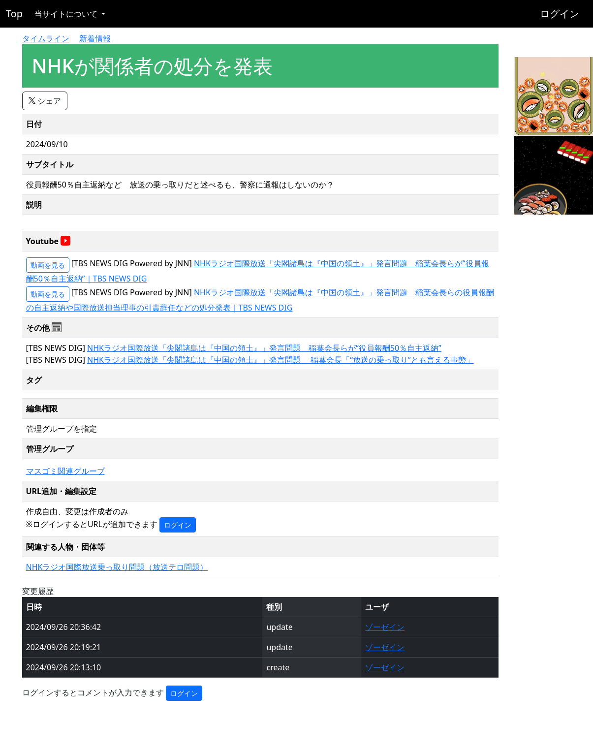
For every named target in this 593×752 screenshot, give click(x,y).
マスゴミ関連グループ (65, 471)
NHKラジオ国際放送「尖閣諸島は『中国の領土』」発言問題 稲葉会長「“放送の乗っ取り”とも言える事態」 (280, 359)
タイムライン (45, 38)
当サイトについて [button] (66, 13)
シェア (45, 100)
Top (14, 13)
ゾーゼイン (385, 627)
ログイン (559, 13)
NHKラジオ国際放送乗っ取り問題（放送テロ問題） (117, 567)
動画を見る (48, 265)
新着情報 (95, 38)
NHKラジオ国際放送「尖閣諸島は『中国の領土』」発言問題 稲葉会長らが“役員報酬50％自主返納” (264, 348)
